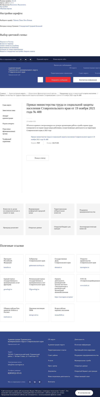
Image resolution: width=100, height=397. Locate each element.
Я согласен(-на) (84, 393)
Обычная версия (6, 8)
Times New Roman (25, 20)
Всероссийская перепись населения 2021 (76, 99)
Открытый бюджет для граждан (36, 95)
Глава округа (7, 105)
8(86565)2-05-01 (15, 373)
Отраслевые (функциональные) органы (9, 131)
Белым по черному (6, 44)
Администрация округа (56, 345)
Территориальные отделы (57, 350)
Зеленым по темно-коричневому (11, 49)
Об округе (73, 68)
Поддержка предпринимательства (87, 355)
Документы (39, 90)
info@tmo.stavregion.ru (16, 364)
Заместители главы (9, 110)
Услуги (50, 360)
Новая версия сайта (59, 59)
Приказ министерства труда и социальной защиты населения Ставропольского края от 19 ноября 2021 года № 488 (63, 138)
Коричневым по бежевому (9, 47)
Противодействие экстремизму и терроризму (20, 99)
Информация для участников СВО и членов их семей (77, 92)
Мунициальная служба (83, 360)
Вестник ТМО (49, 99)
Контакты (51, 382)
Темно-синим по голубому (9, 45)
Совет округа (83, 73)
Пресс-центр (4, 90)
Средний (32, 26)
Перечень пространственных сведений (60, 101)
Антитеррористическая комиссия (66, 97)
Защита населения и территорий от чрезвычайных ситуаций (25, 97)
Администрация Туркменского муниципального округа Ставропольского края (24, 71)
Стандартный (24, 26)
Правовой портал (42, 59)
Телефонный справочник (7, 140)
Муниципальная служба (76, 94)
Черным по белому (6, 42)
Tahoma (16, 20)
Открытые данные (10, 95)
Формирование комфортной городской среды (44, 94)
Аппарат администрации (8, 117)
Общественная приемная (13, 92)
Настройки (4, 7)
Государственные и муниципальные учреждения (21, 101)
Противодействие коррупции (40, 92)
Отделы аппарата (8, 123)
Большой (39, 26)
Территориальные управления (61, 73)
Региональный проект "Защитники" (40, 103)
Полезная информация (12, 94)
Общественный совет (63, 95)
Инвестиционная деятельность (62, 90)
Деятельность (22, 90)
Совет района (53, 355)
